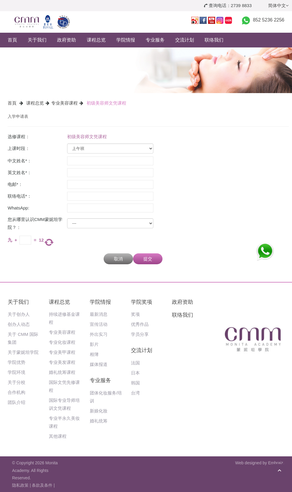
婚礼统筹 (98, 420)
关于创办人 (19, 314)
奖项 (135, 314)
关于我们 (37, 39)
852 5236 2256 (268, 19)
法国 (135, 362)
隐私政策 (20, 485)
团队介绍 (16, 402)
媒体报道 (98, 364)
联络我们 (214, 39)
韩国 (135, 382)
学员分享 (140, 334)
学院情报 (125, 39)
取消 (118, 258)
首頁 (12, 39)
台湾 (135, 392)
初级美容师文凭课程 (106, 102)
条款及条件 (42, 485)
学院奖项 (141, 302)
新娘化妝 (98, 410)
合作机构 (16, 392)
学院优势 (16, 362)
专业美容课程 (64, 102)
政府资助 (66, 39)
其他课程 (58, 436)
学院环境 (16, 372)
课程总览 (96, 39)
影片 (94, 344)
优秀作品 (140, 324)
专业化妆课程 (62, 342)
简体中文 (278, 5)
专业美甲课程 (62, 352)
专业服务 (155, 39)
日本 (135, 372)
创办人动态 (19, 324)
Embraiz (275, 462)
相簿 (94, 354)
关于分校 (16, 382)
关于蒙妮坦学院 (23, 352)
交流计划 (184, 39)
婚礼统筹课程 (62, 372)
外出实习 (98, 334)
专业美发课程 (62, 362)
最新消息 (98, 314)
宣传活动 (98, 324)
